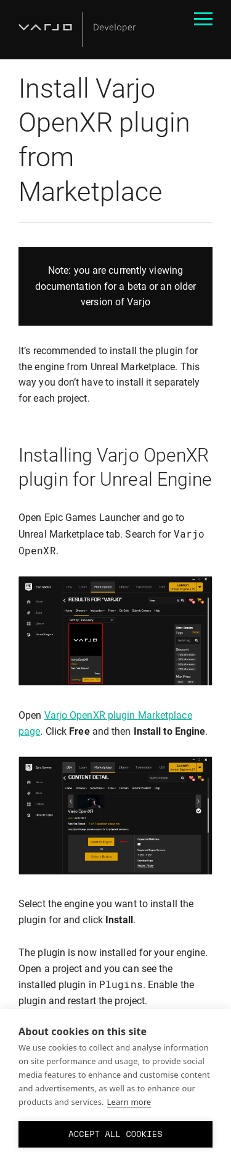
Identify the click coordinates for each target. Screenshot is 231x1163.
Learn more (129, 1101)
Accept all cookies (115, 1134)
